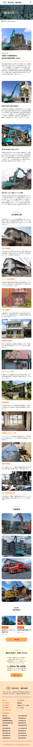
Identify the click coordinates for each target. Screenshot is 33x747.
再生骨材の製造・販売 (8, 723)
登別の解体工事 (6, 733)
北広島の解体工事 (22, 725)
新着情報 (6, 707)
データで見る (20, 708)
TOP (5, 700)
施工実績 (6, 702)
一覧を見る (16, 639)
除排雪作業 (5, 725)
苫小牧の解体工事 (22, 716)
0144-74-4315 (17, 666)
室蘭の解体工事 (6, 730)
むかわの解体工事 (22, 735)
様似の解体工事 (22, 730)
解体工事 (5, 627)
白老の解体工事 (6, 735)
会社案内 (6, 705)
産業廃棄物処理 (6, 718)
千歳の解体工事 (22, 720)
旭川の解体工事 (6, 728)
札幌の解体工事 (22, 718)
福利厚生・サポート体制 (23, 705)
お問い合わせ (16, 675)
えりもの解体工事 (22, 728)
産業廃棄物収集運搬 (7, 720)
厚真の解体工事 (22, 738)
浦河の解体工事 (22, 733)
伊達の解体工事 (6, 738)
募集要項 (19, 703)
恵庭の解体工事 (22, 723)
